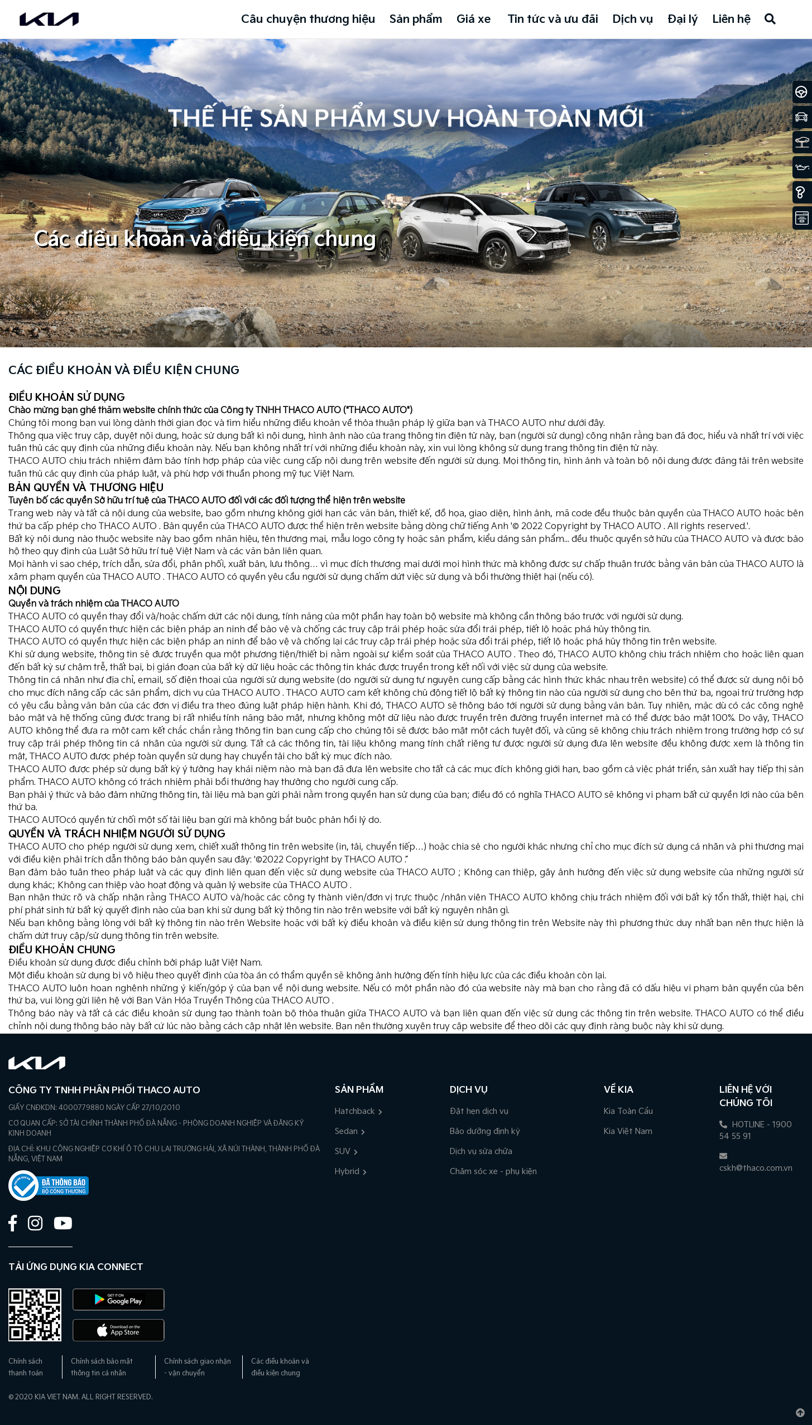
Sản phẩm (416, 19)
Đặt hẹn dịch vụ (479, 1111)
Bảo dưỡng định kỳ (485, 1131)
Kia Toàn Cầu (628, 1111)
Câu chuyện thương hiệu (308, 19)
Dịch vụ (633, 19)
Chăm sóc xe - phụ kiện (493, 1171)
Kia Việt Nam (628, 1131)
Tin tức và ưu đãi (552, 19)
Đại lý (682, 19)
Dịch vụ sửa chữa (481, 1151)
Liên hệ (731, 19)
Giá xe (474, 19)
